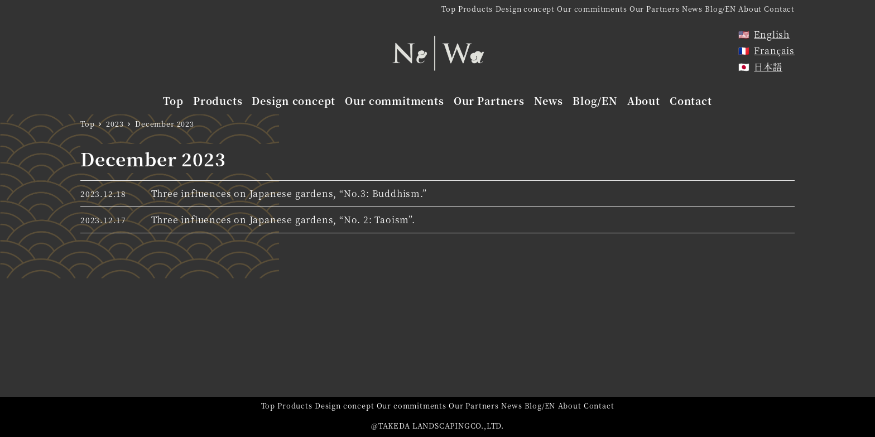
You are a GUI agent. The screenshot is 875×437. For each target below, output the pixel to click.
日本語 (768, 66)
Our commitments (592, 8)
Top (448, 8)
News (692, 8)
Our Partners (654, 8)
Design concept (525, 8)
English (772, 34)
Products (475, 8)
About (750, 8)
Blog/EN (720, 8)
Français (774, 50)
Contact (779, 8)
